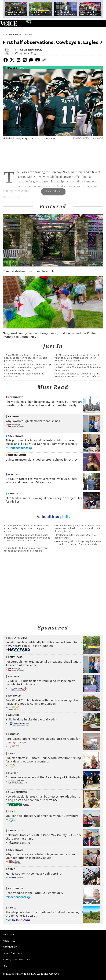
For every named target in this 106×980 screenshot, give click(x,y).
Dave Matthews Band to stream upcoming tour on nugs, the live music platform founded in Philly (25, 357)
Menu (100, 23)
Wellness (13, 714)
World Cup (14, 695)
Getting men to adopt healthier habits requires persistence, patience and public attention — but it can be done (27, 537)
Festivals (14, 474)
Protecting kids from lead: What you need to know (75, 536)
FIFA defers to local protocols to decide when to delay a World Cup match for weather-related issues (77, 357)
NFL (21, 67)
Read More (53, 191)
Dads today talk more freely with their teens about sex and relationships (26, 549)
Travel (12, 753)
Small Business (17, 792)
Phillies (13, 493)
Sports (27, 22)
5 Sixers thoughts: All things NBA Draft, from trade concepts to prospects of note (77, 375)
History (13, 772)
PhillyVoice (8, 23)
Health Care (15, 657)
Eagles (12, 67)
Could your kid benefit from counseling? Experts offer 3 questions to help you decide (27, 528)
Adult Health (16, 435)
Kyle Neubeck (31, 49)
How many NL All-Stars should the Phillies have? (24, 375)
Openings (13, 734)
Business (13, 676)
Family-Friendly (17, 637)
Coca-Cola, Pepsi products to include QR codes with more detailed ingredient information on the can (27, 367)
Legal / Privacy (12, 953)
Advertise (9, 940)
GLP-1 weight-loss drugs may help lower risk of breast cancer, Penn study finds (78, 543)
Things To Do (16, 830)
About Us (8, 934)
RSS (5, 965)
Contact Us (10, 947)
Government (15, 397)
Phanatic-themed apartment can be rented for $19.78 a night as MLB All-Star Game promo (77, 367)
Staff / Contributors (16, 959)
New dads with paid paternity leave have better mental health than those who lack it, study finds (77, 528)
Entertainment (17, 455)
